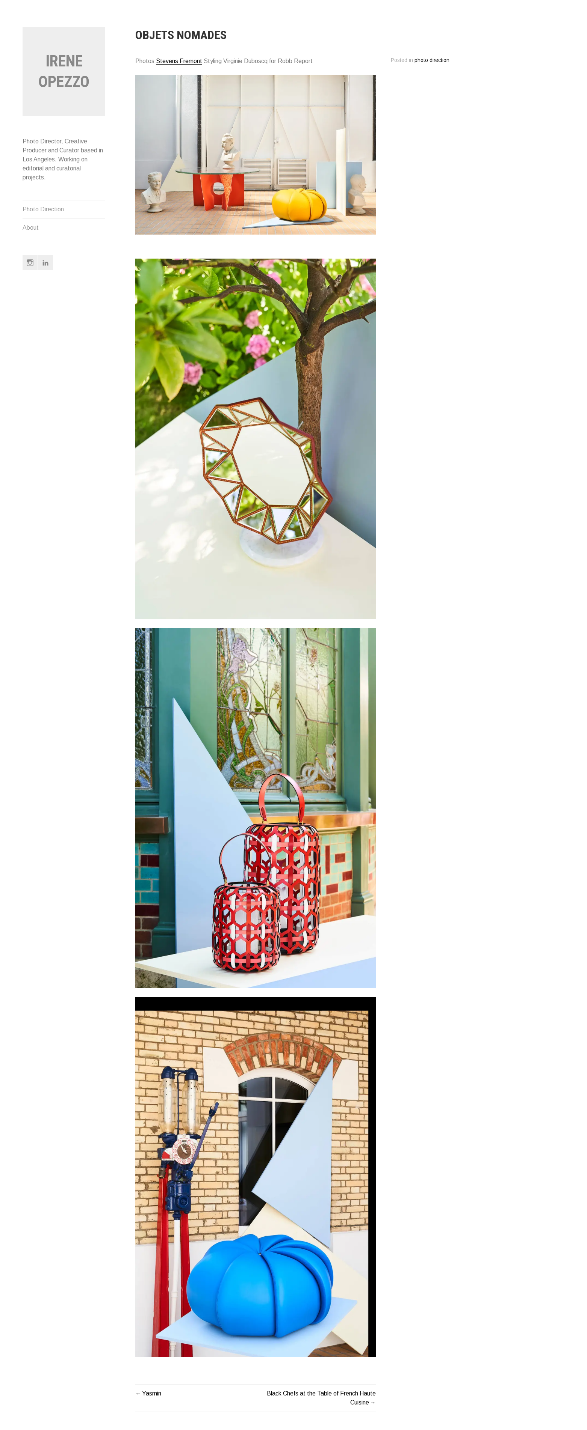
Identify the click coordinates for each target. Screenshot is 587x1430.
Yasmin (151, 1393)
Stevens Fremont (179, 61)
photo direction (432, 60)
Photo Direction (43, 209)
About (31, 227)
